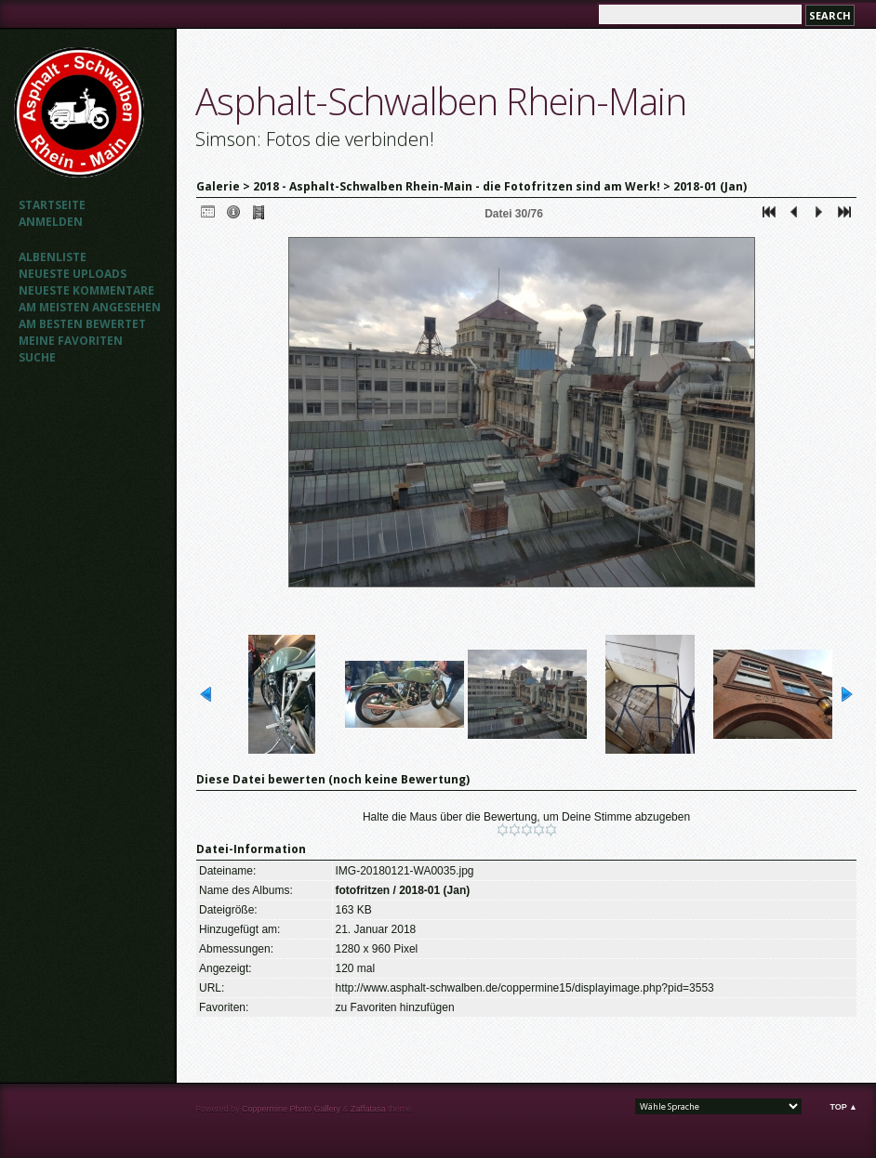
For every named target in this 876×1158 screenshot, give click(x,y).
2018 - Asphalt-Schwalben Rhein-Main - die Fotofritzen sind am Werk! (456, 186)
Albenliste (52, 257)
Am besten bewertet (82, 324)
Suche (37, 357)
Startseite (52, 205)
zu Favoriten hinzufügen (395, 1007)
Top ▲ (843, 1107)
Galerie (218, 186)
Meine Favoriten (71, 341)
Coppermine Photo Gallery (291, 1108)
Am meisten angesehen (90, 307)
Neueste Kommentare (86, 290)
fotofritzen (363, 890)
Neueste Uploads (72, 274)
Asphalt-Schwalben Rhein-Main (440, 100)
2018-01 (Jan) (710, 186)
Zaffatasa (368, 1108)
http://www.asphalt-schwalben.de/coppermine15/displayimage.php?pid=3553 (525, 987)
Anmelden (51, 222)
